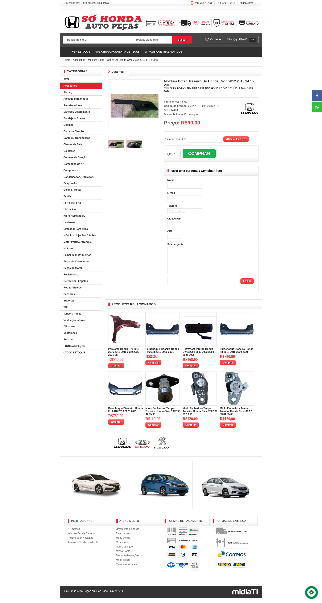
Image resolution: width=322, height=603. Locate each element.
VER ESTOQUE (81, 51)
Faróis (67, 196)
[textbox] (97, 40)
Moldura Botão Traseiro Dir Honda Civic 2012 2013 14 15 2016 (123, 59)
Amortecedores (72, 105)
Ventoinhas (70, 333)
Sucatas (68, 339)
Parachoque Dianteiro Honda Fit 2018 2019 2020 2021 (125, 415)
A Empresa (74, 534)
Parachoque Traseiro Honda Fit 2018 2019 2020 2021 (162, 355)
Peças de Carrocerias (76, 261)
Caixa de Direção (73, 131)
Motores (68, 248)
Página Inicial (66, 52)
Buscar (182, 39)
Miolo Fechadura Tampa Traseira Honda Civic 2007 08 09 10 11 (200, 416)
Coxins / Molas (72, 189)
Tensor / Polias (72, 313)
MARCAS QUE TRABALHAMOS (163, 51)
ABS (66, 79)
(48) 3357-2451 (203, 2)
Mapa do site (123, 542)
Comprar (116, 370)
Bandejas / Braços (74, 118)
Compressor (70, 170)
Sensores (69, 294)
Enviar (247, 286)
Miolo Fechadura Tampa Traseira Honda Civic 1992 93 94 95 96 (162, 416)
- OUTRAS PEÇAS (74, 346)
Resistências (71, 274)
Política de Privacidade (80, 542)
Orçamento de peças (127, 534)
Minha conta (246, 2)
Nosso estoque (124, 551)
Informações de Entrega (81, 538)
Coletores (69, 150)
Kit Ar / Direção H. (74, 215)
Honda (183, 101)
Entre (84, 2)
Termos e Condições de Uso (83, 547)
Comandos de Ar (73, 164)
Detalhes (117, 71)
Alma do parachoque (75, 98)
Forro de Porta (72, 202)
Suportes (68, 300)
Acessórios (79, 59)
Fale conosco (123, 538)
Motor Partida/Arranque (77, 242)
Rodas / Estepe (72, 287)
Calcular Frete (236, 139)
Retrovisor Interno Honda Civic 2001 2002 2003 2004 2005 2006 (198, 357)
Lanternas (69, 222)
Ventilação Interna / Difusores (74, 323)
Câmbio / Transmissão (76, 137)
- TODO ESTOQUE (74, 352)
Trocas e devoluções (127, 560)
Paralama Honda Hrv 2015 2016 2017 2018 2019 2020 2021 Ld (123, 357)
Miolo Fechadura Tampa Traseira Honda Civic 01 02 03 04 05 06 (236, 416)
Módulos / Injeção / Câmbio (79, 235)
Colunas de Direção (75, 157)
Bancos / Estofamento (76, 111)
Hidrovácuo (70, 209)
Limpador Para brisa (75, 228)
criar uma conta (100, 2)
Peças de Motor (72, 268)
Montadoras (122, 547)
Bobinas (68, 124)
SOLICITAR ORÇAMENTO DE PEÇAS (117, 51)
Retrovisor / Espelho (75, 281)
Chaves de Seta (72, 144)
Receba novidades (126, 569)
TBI (65, 307)
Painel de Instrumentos (77, 255)
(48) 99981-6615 (225, 2)
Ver (253, 39)
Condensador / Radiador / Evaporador (78, 180)
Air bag (67, 92)
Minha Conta (123, 556)
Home (66, 59)
